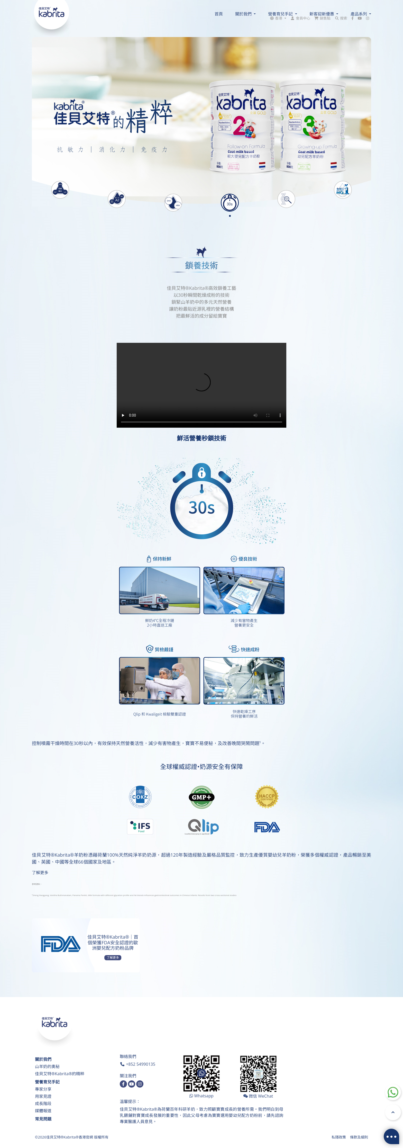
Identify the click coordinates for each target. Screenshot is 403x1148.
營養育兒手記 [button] (281, 14)
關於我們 (43, 1059)
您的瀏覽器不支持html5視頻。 (201, 385)
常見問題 (43, 1119)
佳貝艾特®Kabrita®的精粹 (59, 1074)
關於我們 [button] (244, 14)
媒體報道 (43, 1111)
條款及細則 (359, 1137)
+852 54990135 (140, 1064)
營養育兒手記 (47, 1082)
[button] (278, 4)
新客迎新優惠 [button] (322, 14)
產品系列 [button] (359, 14)
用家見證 (43, 1096)
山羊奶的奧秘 (47, 1066)
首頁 (219, 14)
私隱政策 (339, 1137)
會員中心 (303, 4)
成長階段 (43, 1103)
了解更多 (40, 872)
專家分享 (43, 1089)
